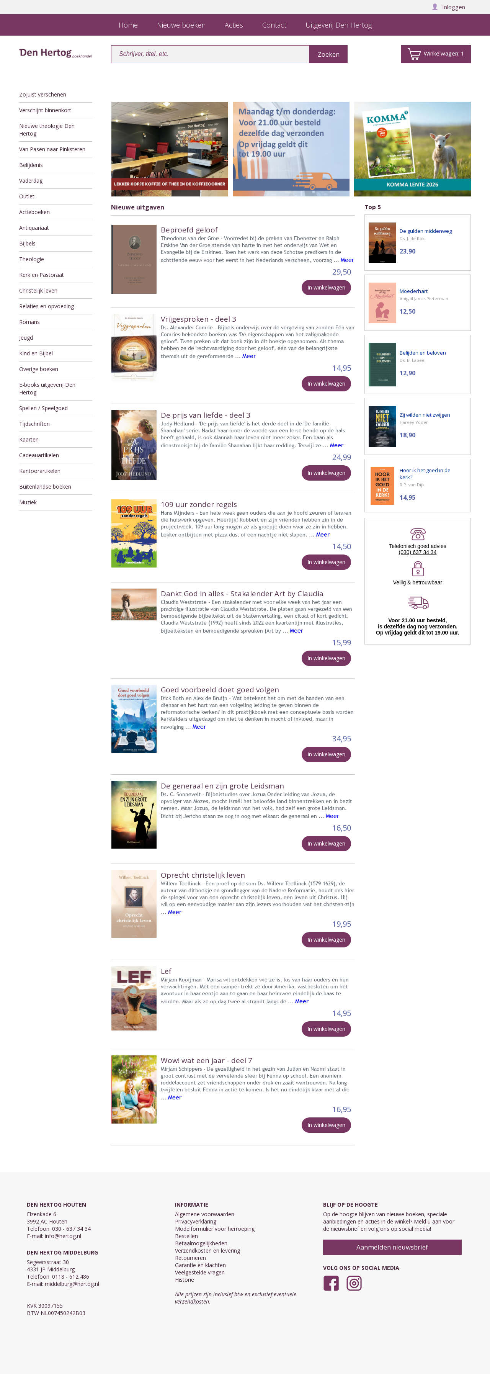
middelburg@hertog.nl (72, 1283)
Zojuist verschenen (42, 94)
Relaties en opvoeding (46, 306)
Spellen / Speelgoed (43, 408)
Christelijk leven (38, 290)
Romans (29, 322)
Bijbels (27, 243)
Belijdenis (31, 164)
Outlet (26, 196)
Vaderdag (30, 180)
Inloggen (448, 7)
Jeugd (26, 337)
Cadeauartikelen (39, 455)
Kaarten (29, 439)
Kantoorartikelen (39, 470)
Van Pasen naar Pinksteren (52, 149)
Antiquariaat (34, 227)
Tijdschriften (34, 423)
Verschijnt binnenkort (45, 110)
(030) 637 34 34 (418, 552)
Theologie (31, 259)
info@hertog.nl (63, 1236)
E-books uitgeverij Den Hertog (47, 388)
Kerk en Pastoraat (41, 274)
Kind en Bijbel (36, 353)
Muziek (28, 502)
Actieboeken (34, 212)
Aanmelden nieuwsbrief (392, 1247)
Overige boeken (38, 369)
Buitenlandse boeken (45, 486)
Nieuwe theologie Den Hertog (47, 129)
